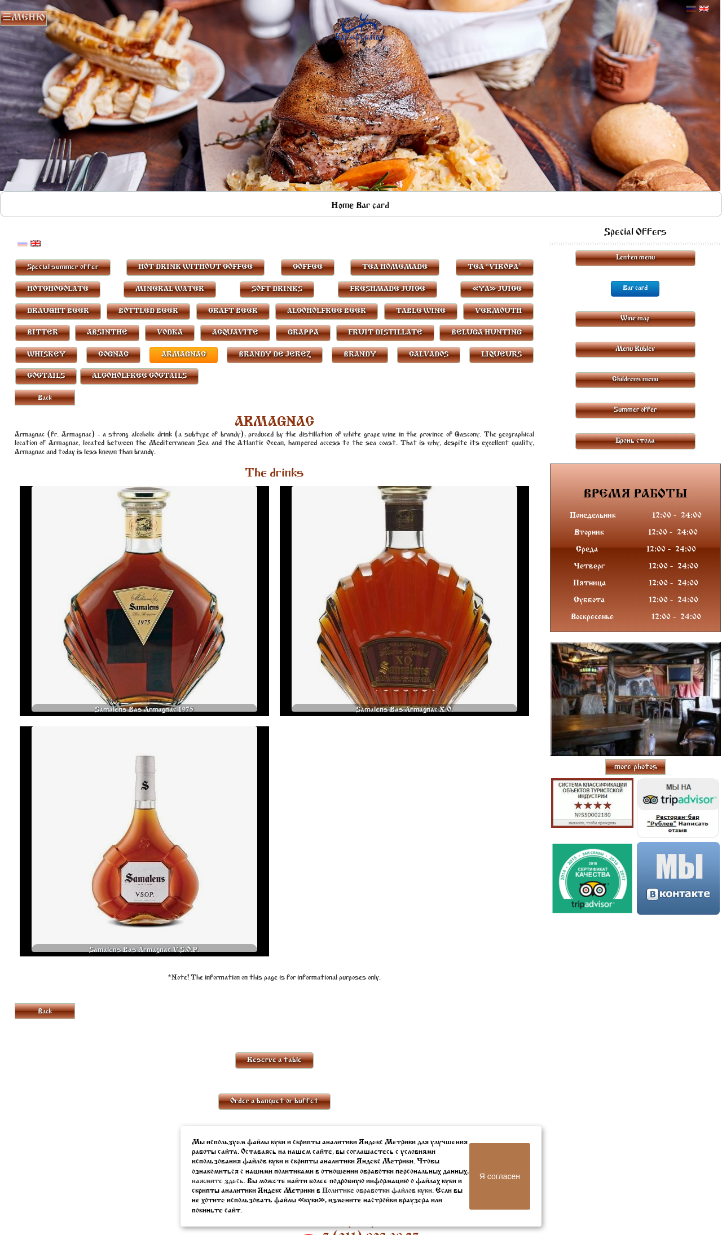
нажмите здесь (218, 1181)
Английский (704, 9)
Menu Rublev (635, 349)
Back (45, 398)
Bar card (372, 205)
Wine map (635, 318)
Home (342, 205)
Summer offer (635, 410)
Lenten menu (635, 257)
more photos (635, 767)
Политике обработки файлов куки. (378, 1190)
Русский (691, 9)
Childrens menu (635, 379)
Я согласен (499, 1176)
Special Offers (635, 232)
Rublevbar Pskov (360, 27)
